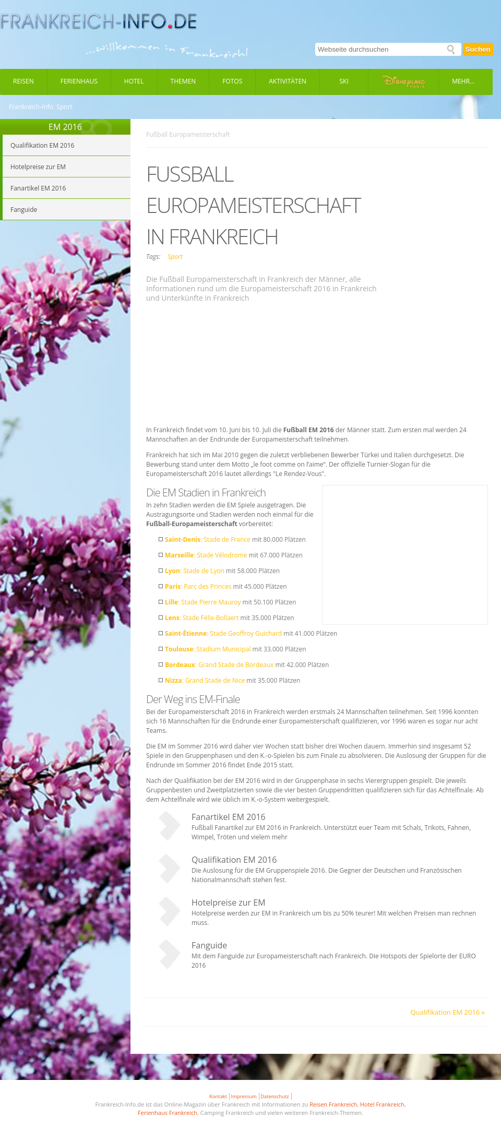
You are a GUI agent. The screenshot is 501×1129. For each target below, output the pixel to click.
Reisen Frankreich (333, 1104)
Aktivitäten (287, 81)
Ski (344, 81)
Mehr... (463, 81)
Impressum (244, 1096)
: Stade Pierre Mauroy (203, 602)
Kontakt (218, 1096)
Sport (175, 256)
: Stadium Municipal (207, 649)
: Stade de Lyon (194, 570)
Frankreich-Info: (32, 107)
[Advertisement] (248, 365)
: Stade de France (207, 539)
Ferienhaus (79, 81)
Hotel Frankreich (382, 1104)
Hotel (134, 81)
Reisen (23, 81)
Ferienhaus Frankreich (167, 1112)
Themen (183, 81)
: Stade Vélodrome (206, 555)
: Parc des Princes (198, 586)
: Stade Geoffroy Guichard (223, 633)
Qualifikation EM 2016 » (447, 1012)
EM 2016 (65, 127)
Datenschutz (274, 1096)
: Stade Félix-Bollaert (201, 617)
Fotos (232, 81)
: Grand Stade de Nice (205, 680)
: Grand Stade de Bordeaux (219, 664)
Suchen (478, 49)
